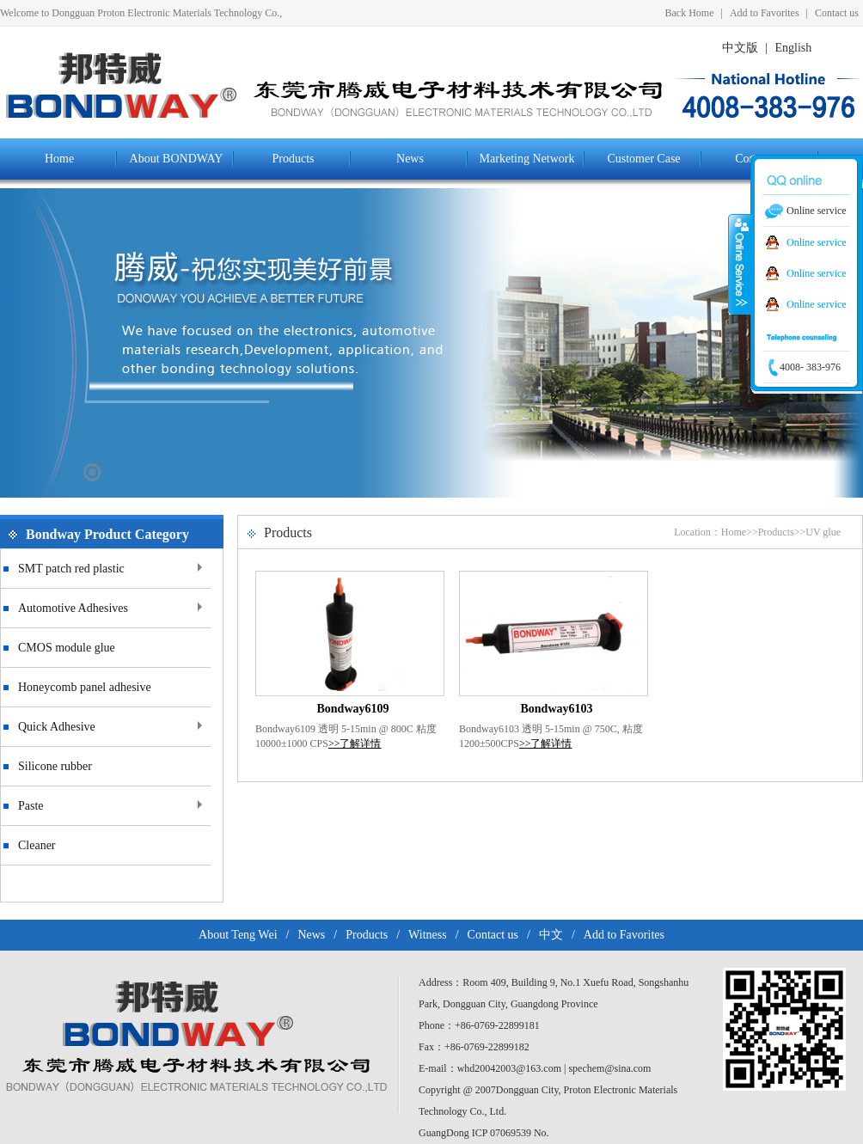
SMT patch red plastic (71, 568)
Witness (427, 934)
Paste (31, 805)
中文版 (740, 47)
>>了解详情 (355, 743)
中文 (551, 934)
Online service (816, 242)
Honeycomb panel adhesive (84, 687)
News (311, 934)
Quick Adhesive (56, 726)
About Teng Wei (238, 934)
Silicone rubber (55, 766)
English (793, 47)
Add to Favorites (764, 13)
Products (776, 532)
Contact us (837, 13)
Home (733, 532)
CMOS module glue (66, 647)
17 (92, 472)
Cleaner (37, 845)
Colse (740, 264)
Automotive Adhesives (73, 608)
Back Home (689, 13)
